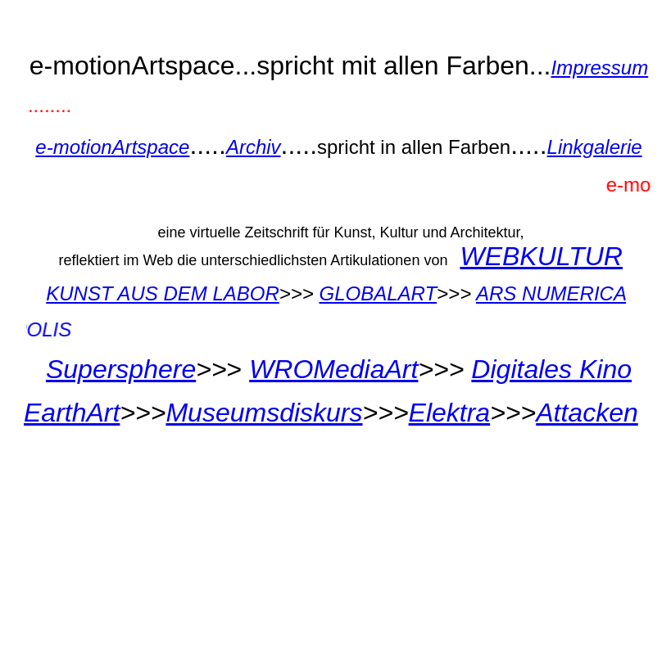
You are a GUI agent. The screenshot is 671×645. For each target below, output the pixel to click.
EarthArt (72, 412)
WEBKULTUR (541, 256)
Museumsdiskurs (263, 412)
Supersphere (121, 369)
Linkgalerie (594, 147)
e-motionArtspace (112, 147)
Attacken (587, 412)
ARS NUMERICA (551, 293)
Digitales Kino (551, 369)
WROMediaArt (333, 369)
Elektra (450, 412)
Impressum (600, 67)
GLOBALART (378, 293)
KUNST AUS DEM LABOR (162, 293)
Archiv (253, 147)
